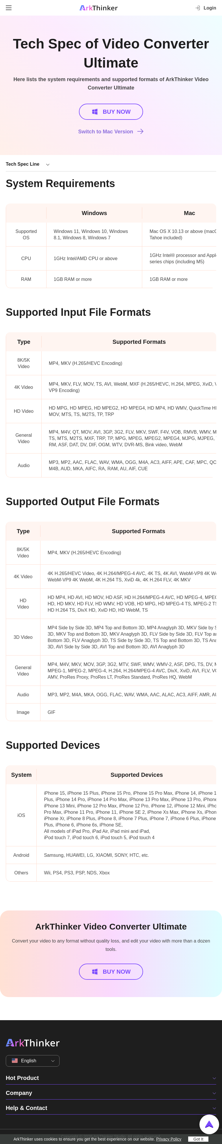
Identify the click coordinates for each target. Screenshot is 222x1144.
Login (205, 7)
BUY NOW (111, 111)
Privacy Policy (168, 1139)
